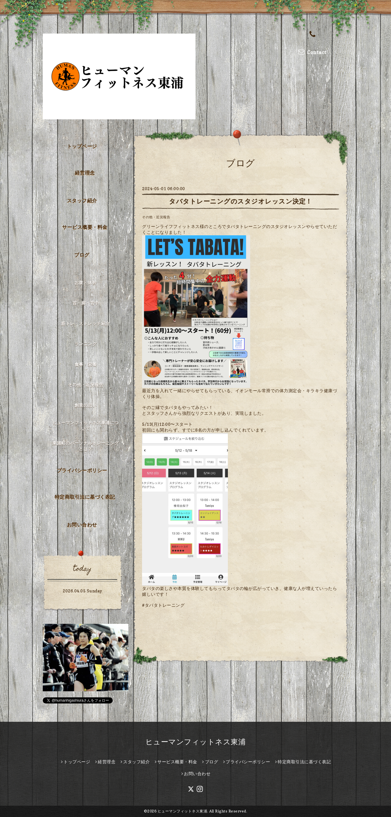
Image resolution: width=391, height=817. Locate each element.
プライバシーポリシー (82, 470)
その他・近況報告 (156, 217)
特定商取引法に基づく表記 (85, 497)
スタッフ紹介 (82, 200)
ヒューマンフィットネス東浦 (195, 741)
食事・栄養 (86, 364)
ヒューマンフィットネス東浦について (85, 425)
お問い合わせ (82, 525)
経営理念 (85, 173)
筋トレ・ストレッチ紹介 (85, 323)
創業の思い (86, 405)
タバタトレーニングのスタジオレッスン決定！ (240, 201)
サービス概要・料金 (85, 227)
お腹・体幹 (86, 282)
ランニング (86, 343)
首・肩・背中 (85, 302)
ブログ (82, 255)
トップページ (82, 146)
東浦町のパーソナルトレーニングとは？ (85, 445)
